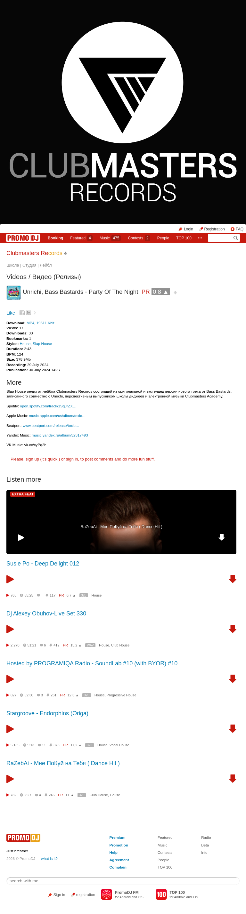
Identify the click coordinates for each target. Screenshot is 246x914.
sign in (72, 459)
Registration (214, 229)
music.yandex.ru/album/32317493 (60, 435)
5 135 (15, 745)
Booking (55, 238)
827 (13, 695)
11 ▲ (70, 795)
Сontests (139, 238)
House (25, 343)
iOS (141, 897)
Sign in (59, 895)
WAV (90, 645)
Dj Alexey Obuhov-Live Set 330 (46, 613)
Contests (165, 852)
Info (204, 852)
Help (114, 852)
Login (188, 229)
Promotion (119, 845)
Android (125, 897)
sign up (32, 459)
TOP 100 (184, 238)
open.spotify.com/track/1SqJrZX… (48, 406)
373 (56, 745)
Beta (205, 845)
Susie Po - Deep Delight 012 (42, 563)
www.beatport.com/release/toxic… (51, 425)
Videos (16, 276)
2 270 (15, 645)
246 (51, 795)
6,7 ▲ (71, 595)
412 (56, 645)
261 (53, 695)
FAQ (239, 229)
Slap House (42, 343)
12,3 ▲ (73, 695)
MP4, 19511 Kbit (40, 323)
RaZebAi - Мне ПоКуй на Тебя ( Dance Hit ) (121, 526)
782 (13, 795)
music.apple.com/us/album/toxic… (57, 415)
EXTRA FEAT (23, 494)
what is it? (49, 858)
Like (10, 313)
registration (85, 895)
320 (83, 595)
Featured (81, 238)
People (163, 238)
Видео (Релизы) (56, 276)
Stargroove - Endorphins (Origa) (47, 713)
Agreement (119, 860)
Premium (118, 837)
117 (52, 595)
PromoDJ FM (127, 892)
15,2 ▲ (76, 645)
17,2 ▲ (76, 745)
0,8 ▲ (161, 291)
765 (13, 595)
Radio (206, 837)
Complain (118, 867)
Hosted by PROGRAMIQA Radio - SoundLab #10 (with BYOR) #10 (91, 663)
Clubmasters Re (34, 253)
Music (110, 238)
